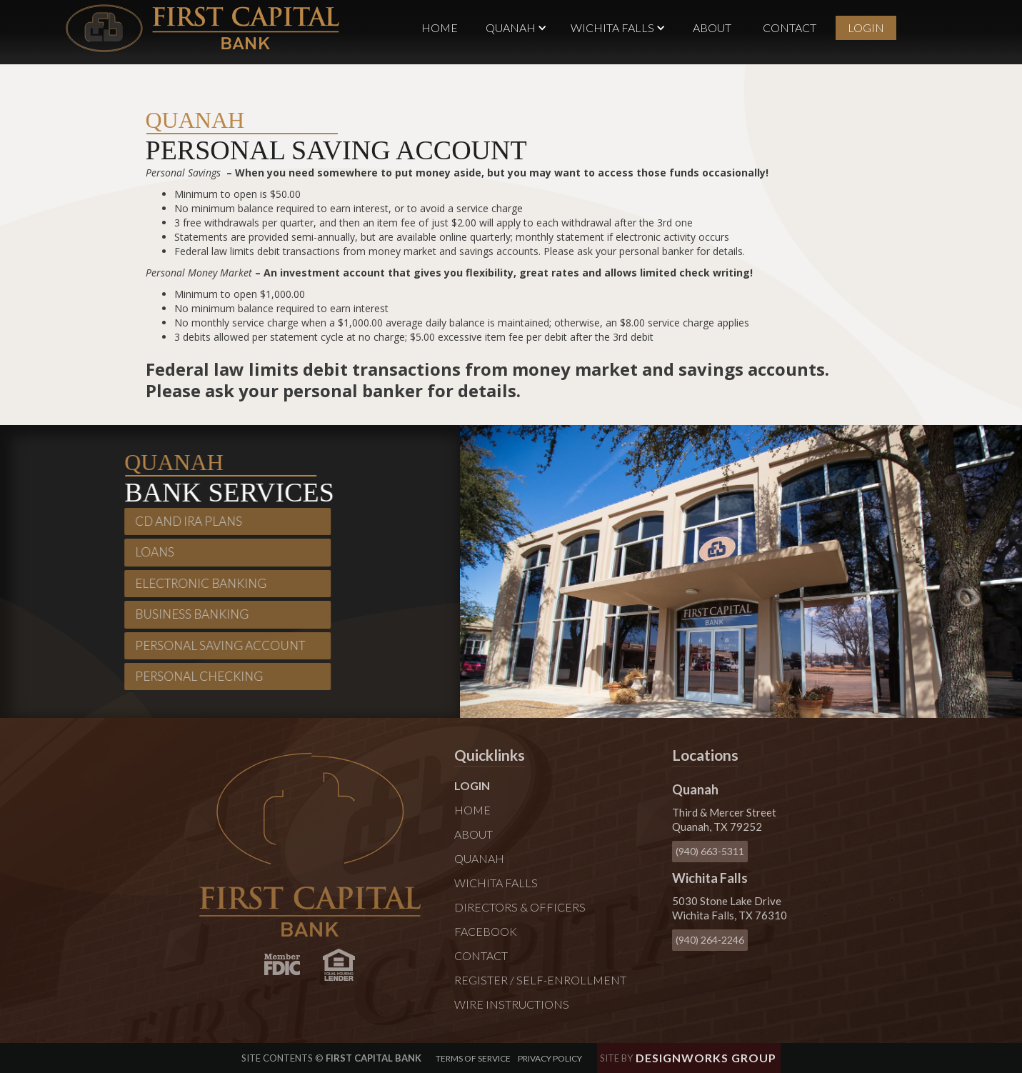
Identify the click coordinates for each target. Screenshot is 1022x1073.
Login (866, 27)
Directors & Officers (520, 907)
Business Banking (187, 614)
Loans (150, 551)
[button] (516, 28)
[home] (203, 28)
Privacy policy (550, 1058)
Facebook (485, 931)
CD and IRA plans (184, 521)
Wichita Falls (496, 882)
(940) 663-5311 (710, 851)
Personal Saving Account (216, 644)
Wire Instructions (511, 1004)
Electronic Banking (196, 583)
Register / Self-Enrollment (540, 980)
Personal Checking (195, 676)
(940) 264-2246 (710, 940)
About (712, 27)
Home (439, 27)
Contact (789, 27)
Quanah (479, 858)
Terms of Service (473, 1058)
